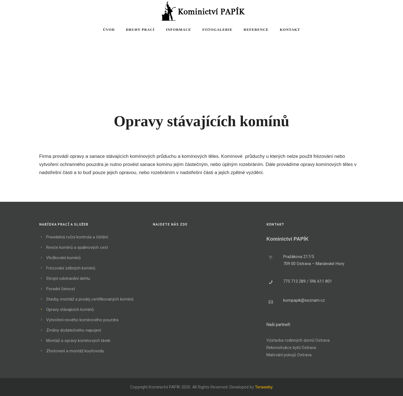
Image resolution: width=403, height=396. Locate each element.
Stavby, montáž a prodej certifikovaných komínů (89, 299)
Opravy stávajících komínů (70, 309)
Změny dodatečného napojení (73, 330)
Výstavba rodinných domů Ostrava (298, 340)
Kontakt (290, 29)
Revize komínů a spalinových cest (77, 247)
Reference (256, 29)
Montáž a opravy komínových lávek (78, 340)
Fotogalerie (217, 29)
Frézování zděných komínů (70, 268)
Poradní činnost (60, 288)
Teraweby (263, 387)
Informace (178, 29)
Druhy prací (140, 29)
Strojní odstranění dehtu (68, 278)
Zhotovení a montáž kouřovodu (75, 350)
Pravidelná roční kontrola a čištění (77, 237)
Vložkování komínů (63, 257)
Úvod (109, 29)
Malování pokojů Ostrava (288, 354)
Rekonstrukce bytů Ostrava (291, 347)
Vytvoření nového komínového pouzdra (82, 319)
